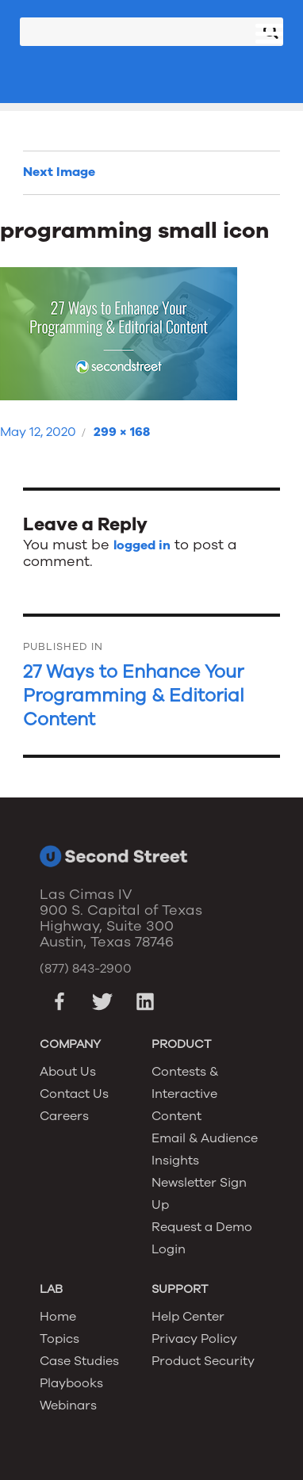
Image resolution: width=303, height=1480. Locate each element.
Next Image (59, 172)
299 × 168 (122, 432)
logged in (142, 545)
